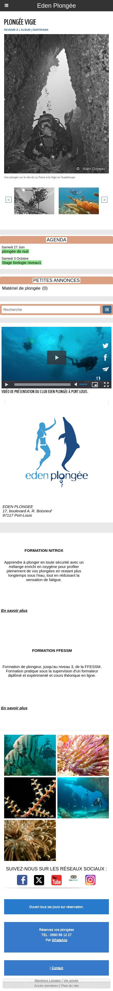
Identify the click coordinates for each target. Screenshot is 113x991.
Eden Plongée (56, 5)
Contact (57, 968)
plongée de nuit (15, 251)
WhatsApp (59, 940)
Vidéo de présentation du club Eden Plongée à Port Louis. (45, 392)
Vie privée (71, 981)
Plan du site (70, 986)
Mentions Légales (47, 981)
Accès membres (46, 986)
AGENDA (56, 239)
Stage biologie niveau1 (21, 262)
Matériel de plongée (21, 288)
